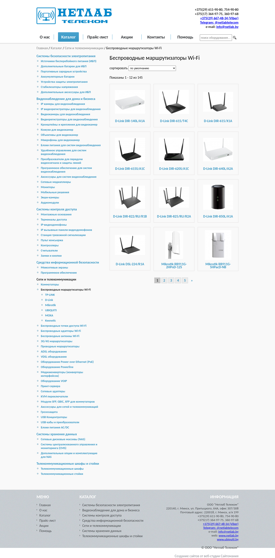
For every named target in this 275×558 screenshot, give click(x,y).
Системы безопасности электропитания (66, 56)
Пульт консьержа (52, 240)
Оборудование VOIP (54, 381)
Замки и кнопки (51, 256)
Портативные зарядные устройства (64, 71)
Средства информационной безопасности (68, 262)
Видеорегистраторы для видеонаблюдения (69, 119)
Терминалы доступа (54, 219)
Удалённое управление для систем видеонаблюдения (63, 152)
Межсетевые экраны (54, 267)
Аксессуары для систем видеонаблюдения (68, 177)
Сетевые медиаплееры (56, 182)
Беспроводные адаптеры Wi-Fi (61, 331)
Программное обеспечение (59, 272)
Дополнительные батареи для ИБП (64, 66)
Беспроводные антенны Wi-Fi (60, 336)
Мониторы (48, 187)
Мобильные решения (55, 192)
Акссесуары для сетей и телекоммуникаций (69, 407)
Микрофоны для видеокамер (60, 140)
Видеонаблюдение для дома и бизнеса (66, 99)
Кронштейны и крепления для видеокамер (69, 124)
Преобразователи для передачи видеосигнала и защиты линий (62, 161)
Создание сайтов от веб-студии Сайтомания (206, 556)
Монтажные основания (56, 214)
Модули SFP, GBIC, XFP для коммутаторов (68, 401)
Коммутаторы (50, 284)
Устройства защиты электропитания (64, 82)
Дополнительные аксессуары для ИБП (66, 92)
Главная (43, 48)
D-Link (49, 300)
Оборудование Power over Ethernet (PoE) (67, 362)
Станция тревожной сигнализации (63, 235)
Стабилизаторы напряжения (59, 87)
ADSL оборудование (54, 351)
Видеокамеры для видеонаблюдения (65, 114)
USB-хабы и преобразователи (60, 422)
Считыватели (49, 250)
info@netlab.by (227, 27)
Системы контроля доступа (57, 209)
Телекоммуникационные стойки (62, 474)
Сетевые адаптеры (53, 391)
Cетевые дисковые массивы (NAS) (63, 439)
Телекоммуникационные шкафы (62, 469)
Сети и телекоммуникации (84, 48)
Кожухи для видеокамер (57, 130)
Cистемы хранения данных (57, 434)
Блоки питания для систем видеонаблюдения (71, 145)
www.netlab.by (228, 535)
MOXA (49, 315)
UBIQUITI (51, 310)
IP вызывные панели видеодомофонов (66, 230)
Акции (127, 37)
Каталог (68, 37)
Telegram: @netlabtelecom (219, 22)
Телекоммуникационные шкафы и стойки (68, 463)
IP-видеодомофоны (54, 225)
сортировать (119, 68)
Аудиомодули (50, 202)
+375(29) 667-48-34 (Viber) (219, 18)
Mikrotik (50, 305)
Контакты (156, 37)
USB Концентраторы (54, 417)
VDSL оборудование (54, 357)
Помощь (185, 37)
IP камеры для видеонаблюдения (63, 104)
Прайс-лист (97, 37)
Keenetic (50, 320)
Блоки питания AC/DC (55, 427)
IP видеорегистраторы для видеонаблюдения (71, 109)
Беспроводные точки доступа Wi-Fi (64, 326)
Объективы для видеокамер (59, 135)
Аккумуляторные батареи (57, 76)
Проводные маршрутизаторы (60, 346)
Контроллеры (50, 245)
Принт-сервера (50, 386)
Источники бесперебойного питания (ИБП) (68, 61)
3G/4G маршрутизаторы (56, 341)
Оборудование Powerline (57, 367)
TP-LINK (50, 295)
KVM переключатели (54, 396)
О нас (45, 37)
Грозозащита (49, 412)
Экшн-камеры (50, 197)
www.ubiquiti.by (227, 539)
